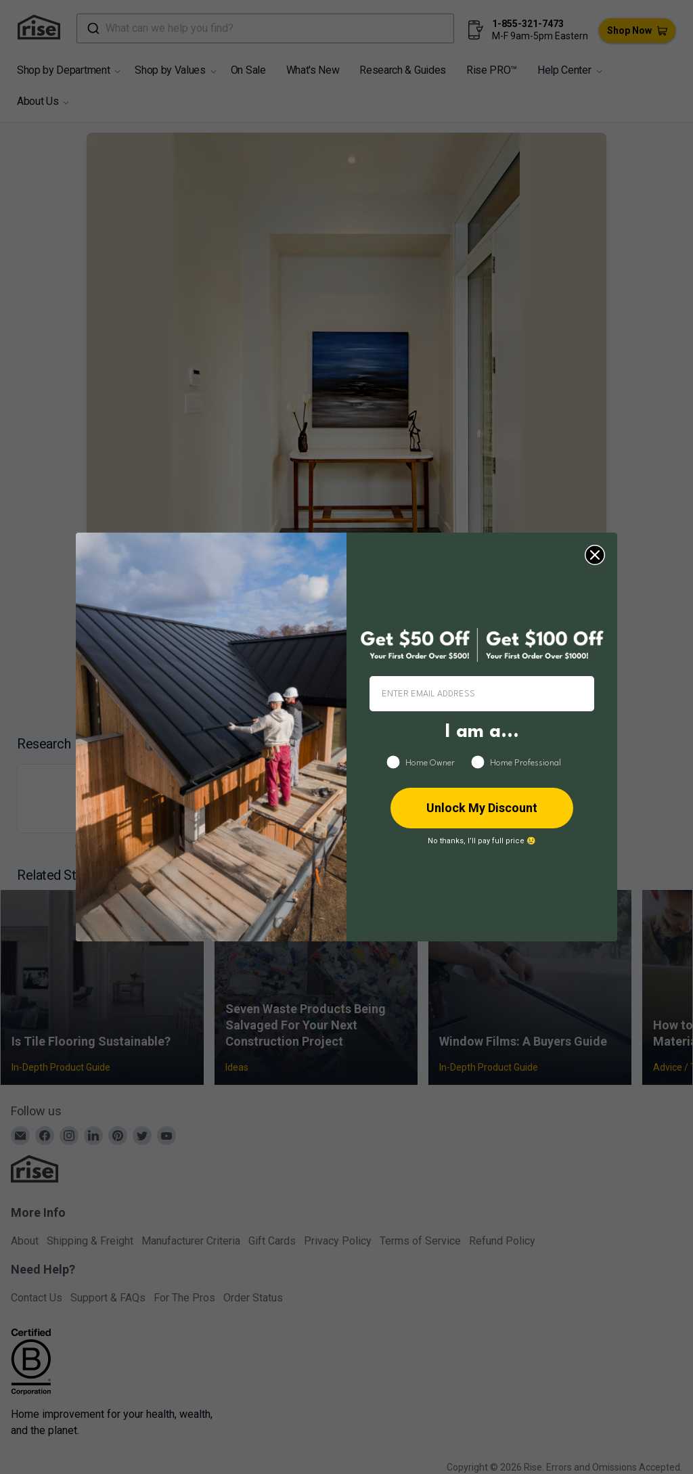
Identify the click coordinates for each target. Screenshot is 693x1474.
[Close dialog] (595, 555)
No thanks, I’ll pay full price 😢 (482, 840)
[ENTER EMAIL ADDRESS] (482, 694)
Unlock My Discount (481, 808)
